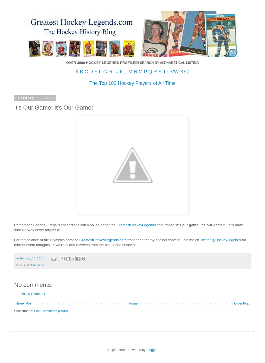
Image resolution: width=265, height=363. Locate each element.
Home (133, 303)
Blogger (152, 350)
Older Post (242, 303)
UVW (172, 72)
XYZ (184, 72)
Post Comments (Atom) (51, 311)
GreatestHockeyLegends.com (140, 225)
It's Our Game (36, 265)
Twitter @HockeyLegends (220, 240)
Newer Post (23, 303)
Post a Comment (33, 294)
